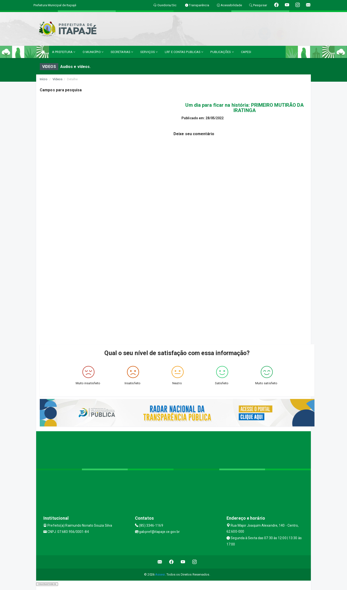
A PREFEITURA (63, 52)
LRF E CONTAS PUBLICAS (184, 52)
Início (43, 79)
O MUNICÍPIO (93, 52)
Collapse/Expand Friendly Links (47, 584)
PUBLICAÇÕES (222, 52)
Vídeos (58, 79)
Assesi (160, 574)
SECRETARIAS (122, 52)
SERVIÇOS (149, 52)
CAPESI (246, 52)
